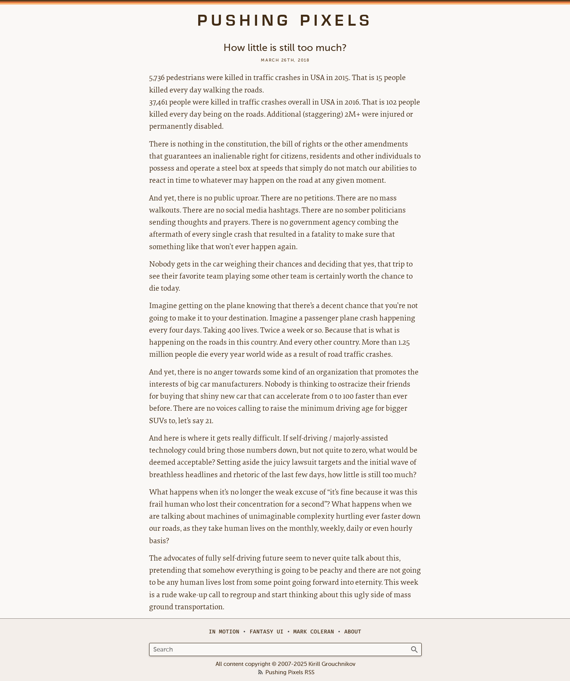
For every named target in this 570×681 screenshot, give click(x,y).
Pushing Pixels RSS (289, 672)
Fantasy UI (266, 631)
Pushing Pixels (285, 20)
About (352, 631)
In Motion (224, 631)
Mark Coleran (313, 631)
